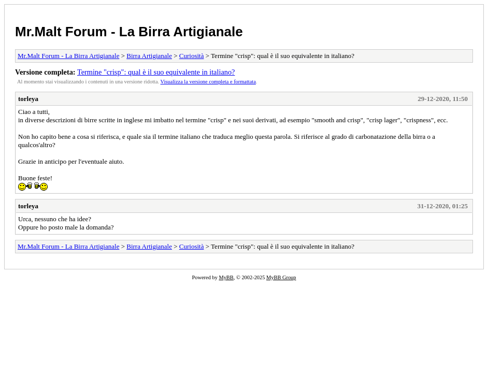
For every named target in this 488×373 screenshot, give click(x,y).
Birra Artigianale (149, 56)
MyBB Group (281, 277)
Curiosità (191, 56)
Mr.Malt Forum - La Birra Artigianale (129, 31)
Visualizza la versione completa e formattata (208, 81)
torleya (28, 99)
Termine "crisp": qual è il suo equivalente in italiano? (156, 72)
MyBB (226, 277)
